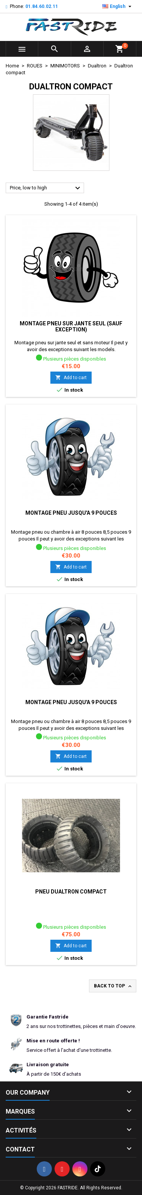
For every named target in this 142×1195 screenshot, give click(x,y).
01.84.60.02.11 (41, 6)
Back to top (113, 986)
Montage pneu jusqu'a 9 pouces (71, 513)
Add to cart (71, 377)
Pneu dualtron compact (71, 892)
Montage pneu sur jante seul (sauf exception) (71, 326)
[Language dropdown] (117, 6)
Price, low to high (46, 188)
